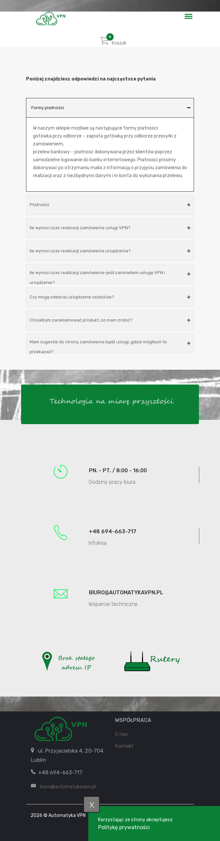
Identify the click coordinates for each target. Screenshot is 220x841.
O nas (121, 734)
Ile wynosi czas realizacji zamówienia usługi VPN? (110, 227)
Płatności (110, 204)
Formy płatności (110, 107)
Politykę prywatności (124, 827)
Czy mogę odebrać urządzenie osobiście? (110, 297)
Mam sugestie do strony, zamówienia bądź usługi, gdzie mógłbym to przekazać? (110, 346)
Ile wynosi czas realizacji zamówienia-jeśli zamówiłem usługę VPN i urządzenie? (110, 277)
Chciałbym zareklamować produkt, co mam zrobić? (110, 320)
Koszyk (113, 43)
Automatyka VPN (67, 815)
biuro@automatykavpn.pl (126, 592)
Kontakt (124, 746)
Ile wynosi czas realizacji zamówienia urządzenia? (110, 250)
